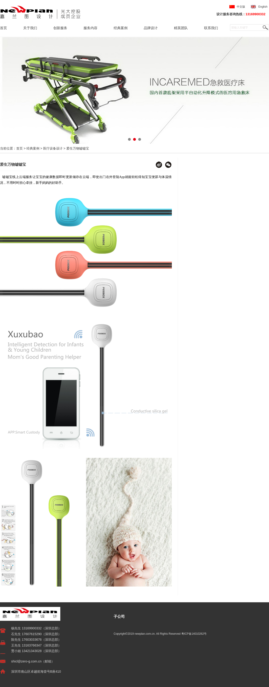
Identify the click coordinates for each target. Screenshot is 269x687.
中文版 (241, 6)
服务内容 (90, 28)
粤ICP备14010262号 (194, 633)
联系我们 (211, 28)
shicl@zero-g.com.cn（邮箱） (32, 661)
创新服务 (60, 28)
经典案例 (121, 28)
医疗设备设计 (53, 148)
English (263, 6)
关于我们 (30, 28)
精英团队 (181, 28)
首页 (3, 28)
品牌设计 (151, 28)
